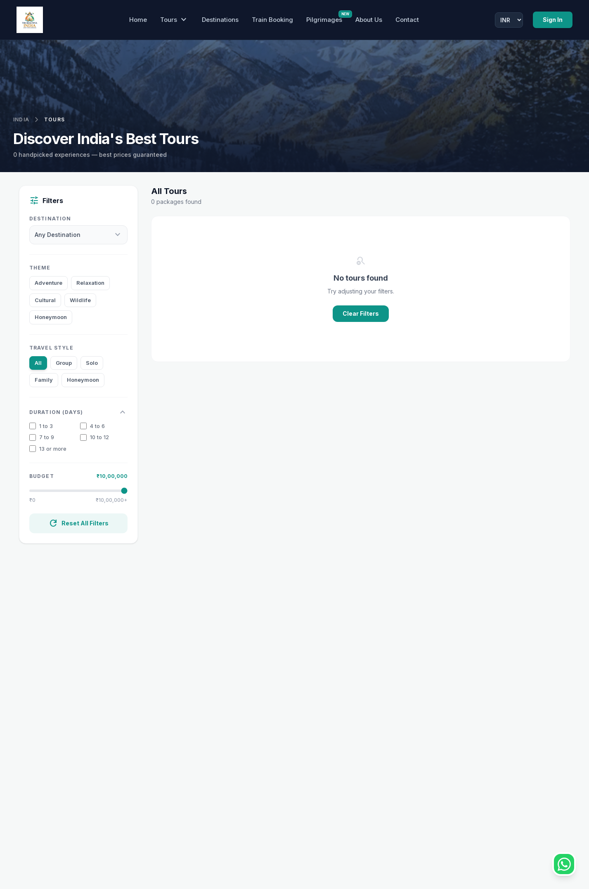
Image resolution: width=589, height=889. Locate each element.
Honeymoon (51, 317)
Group (64, 362)
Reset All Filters (78, 523)
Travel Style (51, 348)
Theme (40, 268)
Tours (174, 20)
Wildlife (80, 300)
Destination (50, 218)
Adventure (48, 282)
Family (44, 379)
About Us (368, 20)
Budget (41, 476)
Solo (92, 362)
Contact (407, 20)
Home (138, 20)
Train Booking (272, 20)
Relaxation (90, 282)
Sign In (553, 19)
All (38, 362)
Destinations (220, 20)
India (21, 119)
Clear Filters (361, 313)
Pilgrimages (324, 19)
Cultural (45, 300)
